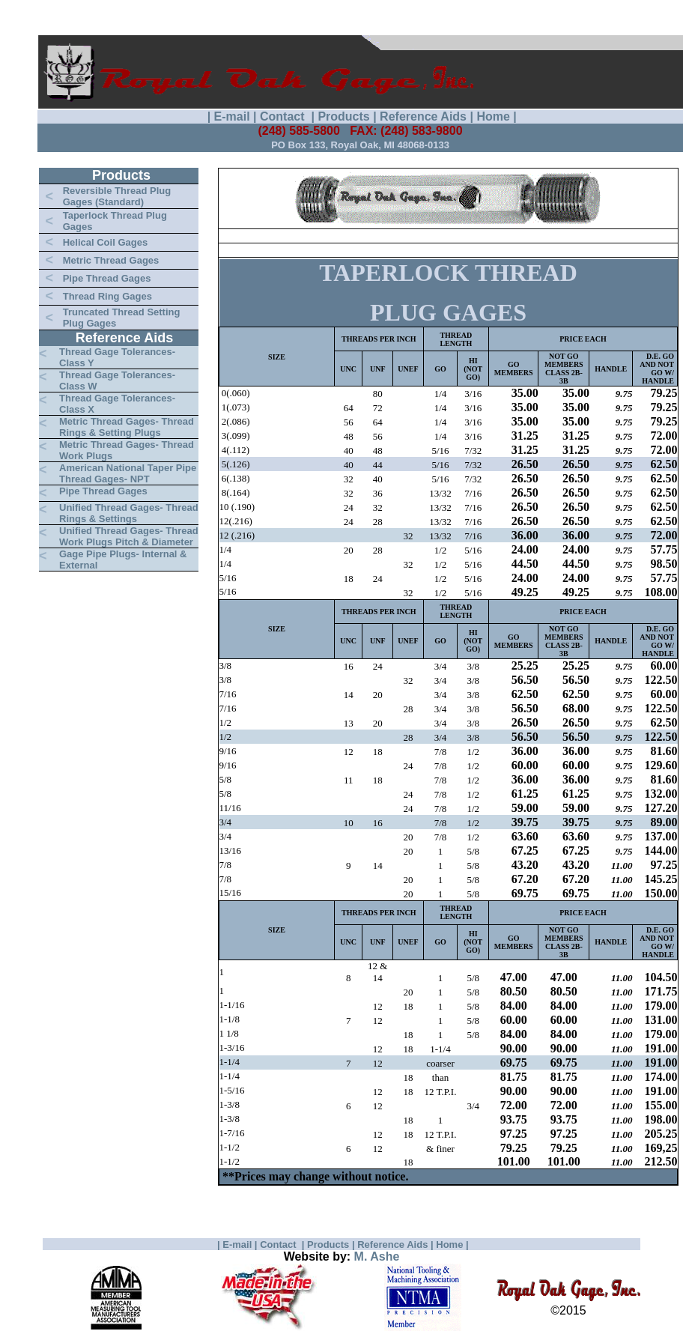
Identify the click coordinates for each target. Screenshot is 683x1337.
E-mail (232, 116)
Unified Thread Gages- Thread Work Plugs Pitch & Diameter (128, 536)
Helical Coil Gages (105, 242)
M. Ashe (377, 1256)
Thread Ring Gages (107, 296)
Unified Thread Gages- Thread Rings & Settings (128, 513)
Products (343, 116)
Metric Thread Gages (111, 260)
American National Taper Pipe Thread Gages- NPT (127, 473)
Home (492, 116)
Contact (284, 116)
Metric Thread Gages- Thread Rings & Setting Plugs (126, 427)
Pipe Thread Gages (107, 278)
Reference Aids (423, 116)
